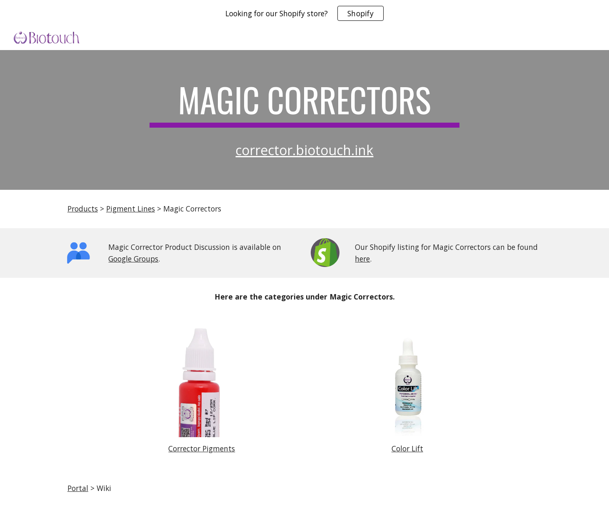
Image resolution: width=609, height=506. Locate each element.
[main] (304, 103)
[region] (304, 13)
